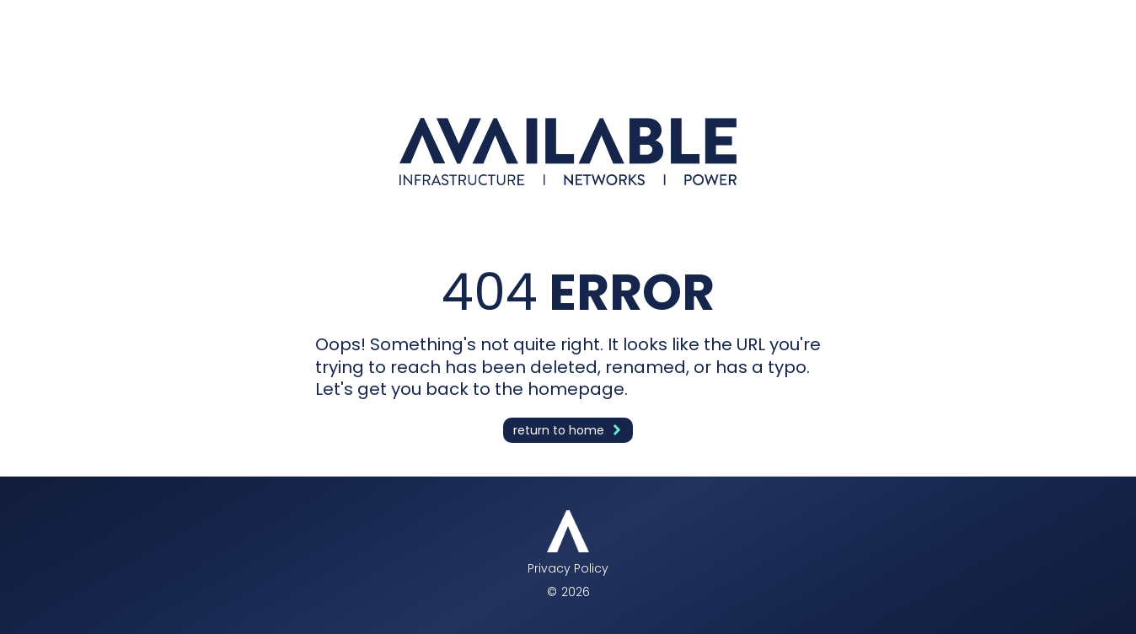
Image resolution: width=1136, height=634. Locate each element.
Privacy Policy (568, 569)
